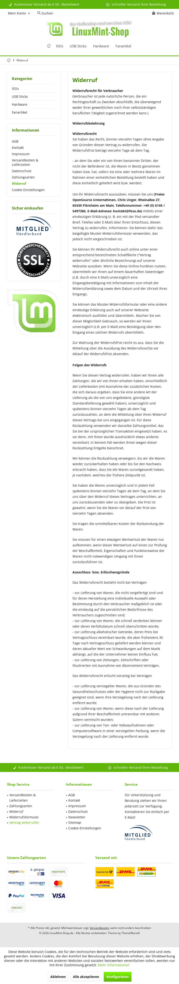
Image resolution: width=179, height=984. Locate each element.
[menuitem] (163, 13)
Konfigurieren (118, 976)
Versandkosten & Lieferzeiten (25, 162)
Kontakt (18, 147)
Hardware (19, 104)
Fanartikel (19, 112)
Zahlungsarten (23, 177)
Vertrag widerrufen (24, 822)
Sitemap (74, 822)
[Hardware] (101, 46)
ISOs (15, 88)
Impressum (21, 154)
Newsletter (76, 817)
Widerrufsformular (24, 817)
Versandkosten (99, 928)
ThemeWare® (130, 933)
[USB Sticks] (78, 46)
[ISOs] (59, 46)
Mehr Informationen (114, 965)
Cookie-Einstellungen (28, 190)
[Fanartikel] (123, 46)
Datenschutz (21, 171)
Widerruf (19, 183)
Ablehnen (58, 976)
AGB (15, 141)
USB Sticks (20, 96)
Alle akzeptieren (86, 976)
